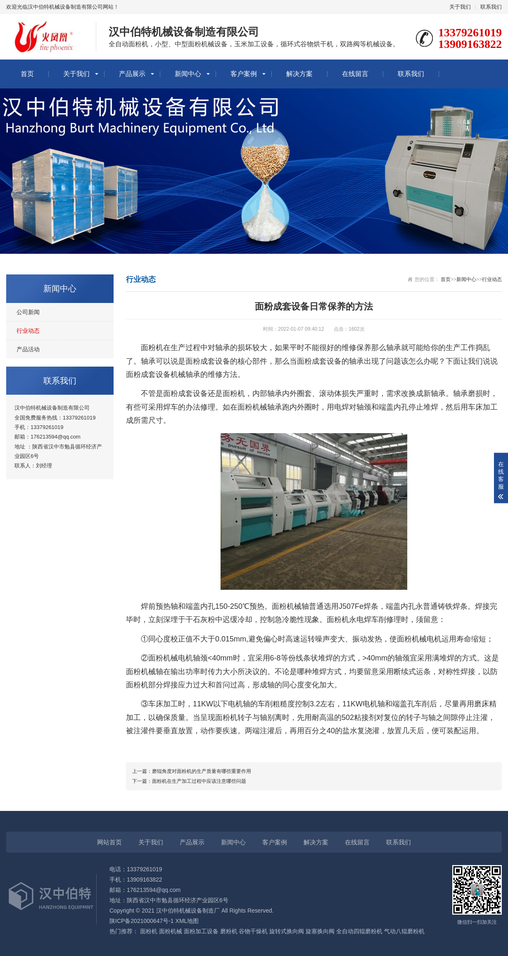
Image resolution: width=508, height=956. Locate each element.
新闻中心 (188, 73)
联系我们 (491, 7)
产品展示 (132, 73)
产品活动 (28, 349)
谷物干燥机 (253, 931)
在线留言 (355, 73)
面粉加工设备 (201, 931)
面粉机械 (170, 931)
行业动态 (28, 330)
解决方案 (299, 73)
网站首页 (109, 842)
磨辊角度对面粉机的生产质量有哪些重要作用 (201, 771)
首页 (27, 73)
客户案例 (243, 73)
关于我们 (460, 7)
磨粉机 (228, 931)
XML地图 (187, 921)
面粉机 (148, 931)
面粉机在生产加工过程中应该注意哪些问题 (199, 781)
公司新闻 (28, 312)
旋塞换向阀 (320, 931)
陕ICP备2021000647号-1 (141, 921)
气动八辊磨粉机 (404, 931)
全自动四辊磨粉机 (359, 931)
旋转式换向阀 (286, 931)
